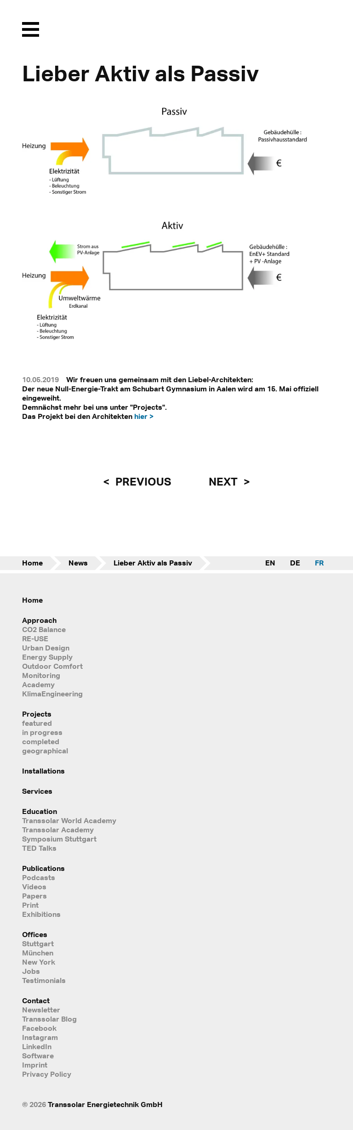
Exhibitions (41, 914)
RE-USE (35, 638)
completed (40, 741)
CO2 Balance (44, 629)
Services (37, 791)
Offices (34, 934)
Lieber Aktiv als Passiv (153, 562)
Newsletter (41, 1009)
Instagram (40, 1037)
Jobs (31, 971)
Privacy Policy (46, 1074)
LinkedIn (36, 1046)
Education (39, 811)
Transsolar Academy (58, 829)
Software (38, 1055)
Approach (39, 620)
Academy (38, 684)
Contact (36, 1000)
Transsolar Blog (49, 1018)
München (37, 952)
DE (295, 562)
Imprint (34, 1064)
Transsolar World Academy (69, 820)
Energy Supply (47, 656)
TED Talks (39, 848)
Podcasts (38, 877)
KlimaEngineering (52, 693)
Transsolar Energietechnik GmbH (105, 1104)
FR (319, 562)
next (224, 481)
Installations (43, 770)
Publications (43, 868)
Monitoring (41, 675)
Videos (34, 886)
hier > (144, 416)
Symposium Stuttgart (59, 838)
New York (38, 961)
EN (270, 562)
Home (32, 562)
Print (30, 905)
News (78, 562)
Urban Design (45, 647)
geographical (45, 750)
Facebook (39, 1028)
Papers (34, 895)
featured (37, 723)
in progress (42, 732)
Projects (36, 713)
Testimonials (44, 980)
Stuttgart (38, 943)
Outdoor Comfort (52, 666)
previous (142, 481)
